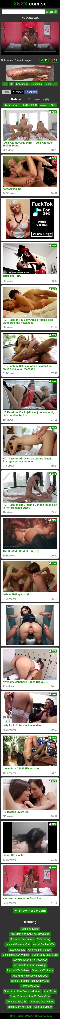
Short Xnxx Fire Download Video (22, 991)
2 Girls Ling (43, 939)
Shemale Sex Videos (42, 1001)
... (55, 84)
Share (6, 92)
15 (54, 60)
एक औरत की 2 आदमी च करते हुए (30, 965)
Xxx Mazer (50, 991)
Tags (20, 1016)
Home (11, 1016)
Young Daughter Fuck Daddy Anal (30, 980)
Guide (48, 84)
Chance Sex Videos (39, 949)
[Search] (23, 11)
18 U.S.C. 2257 (43, 1016)
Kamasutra (22, 84)
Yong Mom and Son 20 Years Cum (30, 996)
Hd (11, 84)
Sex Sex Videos (43, 1007)
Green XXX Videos (42, 970)
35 (44, 60)
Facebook (31, 92)
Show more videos (30, 910)
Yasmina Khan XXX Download (30, 960)
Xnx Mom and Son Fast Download (30, 934)
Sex (5, 84)
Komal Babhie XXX (43, 944)
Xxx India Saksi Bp (16, 1001)
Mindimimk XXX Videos (15, 954)
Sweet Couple (17, 949)
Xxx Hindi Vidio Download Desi (30, 975)
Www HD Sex (48, 105)
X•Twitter (17, 92)
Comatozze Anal (30, 986)
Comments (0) (38, 99)
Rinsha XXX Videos (18, 970)
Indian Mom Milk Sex (20, 1007)
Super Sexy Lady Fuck (45, 954)
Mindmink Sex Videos (22, 939)
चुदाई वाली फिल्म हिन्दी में (18, 944)
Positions (36, 84)
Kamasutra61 (12, 105)
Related (16, 99)
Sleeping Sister (30, 928)
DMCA (29, 1016)
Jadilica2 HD (30, 105)
